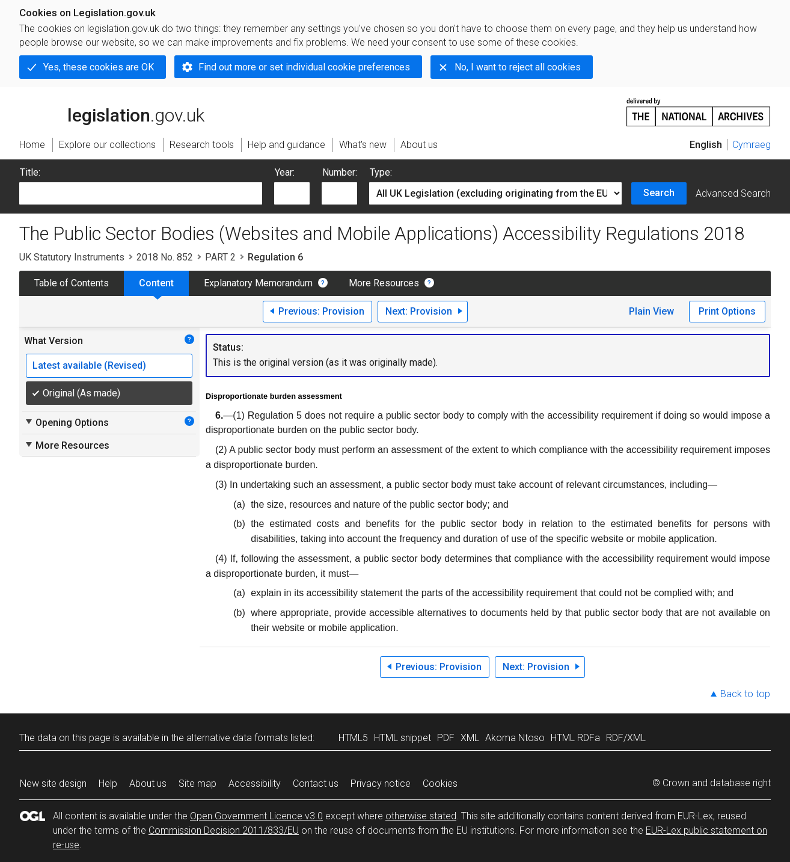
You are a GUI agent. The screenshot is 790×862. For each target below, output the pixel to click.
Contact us (315, 783)
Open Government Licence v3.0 (256, 816)
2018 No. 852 (164, 257)
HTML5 (353, 737)
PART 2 (220, 257)
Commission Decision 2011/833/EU (224, 830)
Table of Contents (71, 283)
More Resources (384, 283)
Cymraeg (751, 144)
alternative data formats (237, 737)
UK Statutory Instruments (71, 257)
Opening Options (66, 422)
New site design (53, 783)
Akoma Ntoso (515, 737)
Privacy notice (381, 783)
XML (470, 737)
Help (108, 783)
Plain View (651, 311)
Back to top (745, 694)
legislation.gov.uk (111, 111)
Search (659, 193)
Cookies (440, 783)
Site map (197, 783)
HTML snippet (402, 737)
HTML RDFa (575, 737)
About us (148, 783)
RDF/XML (626, 737)
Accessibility (254, 783)
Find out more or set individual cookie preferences (304, 67)
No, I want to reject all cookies (518, 67)
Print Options (727, 311)
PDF (446, 737)
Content (156, 283)
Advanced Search (733, 193)
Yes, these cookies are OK (98, 67)
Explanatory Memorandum (258, 283)
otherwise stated (420, 816)
